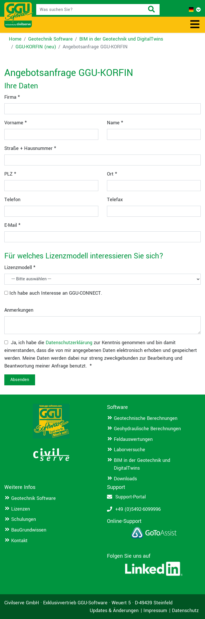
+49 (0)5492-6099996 (138, 509)
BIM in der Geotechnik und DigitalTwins (121, 39)
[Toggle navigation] (195, 25)
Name (115, 122)
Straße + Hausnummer (30, 148)
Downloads (125, 478)
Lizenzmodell (19, 267)
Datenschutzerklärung (69, 342)
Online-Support (124, 521)
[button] (195, 9)
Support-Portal (130, 497)
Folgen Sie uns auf (128, 556)
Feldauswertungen (133, 439)
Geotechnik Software (50, 39)
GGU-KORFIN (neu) (36, 46)
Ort (112, 174)
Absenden (19, 380)
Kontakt (19, 540)
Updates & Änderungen (114, 610)
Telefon (12, 199)
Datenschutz (185, 610)
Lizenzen (20, 509)
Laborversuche (129, 449)
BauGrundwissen (28, 530)
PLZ (10, 174)
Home (15, 39)
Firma (12, 97)
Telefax (115, 199)
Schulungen (23, 519)
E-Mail (12, 225)
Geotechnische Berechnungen (145, 418)
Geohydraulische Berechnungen (147, 428)
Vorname (15, 122)
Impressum (155, 610)
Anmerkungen (18, 310)
